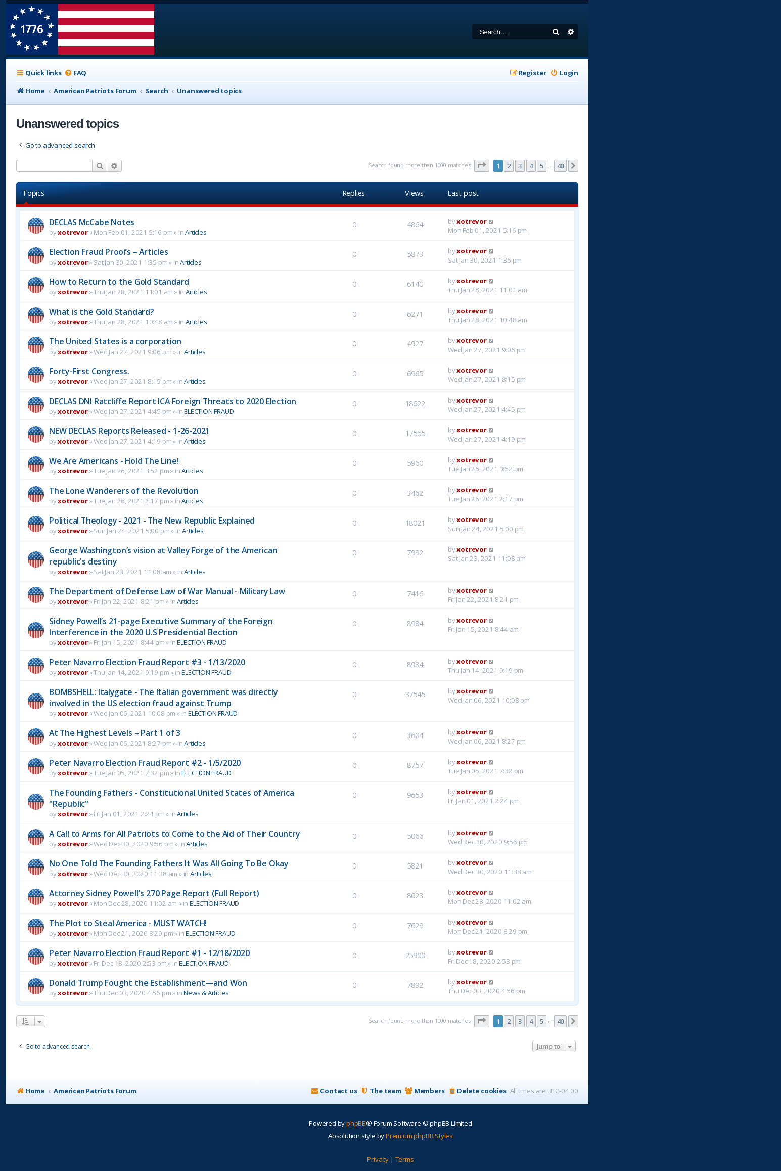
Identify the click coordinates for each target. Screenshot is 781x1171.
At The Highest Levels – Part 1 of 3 (114, 733)
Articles (195, 232)
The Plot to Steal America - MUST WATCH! (128, 923)
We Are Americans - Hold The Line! (113, 460)
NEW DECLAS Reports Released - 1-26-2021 (129, 431)
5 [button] (541, 165)
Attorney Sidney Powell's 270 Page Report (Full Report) (154, 893)
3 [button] (520, 165)
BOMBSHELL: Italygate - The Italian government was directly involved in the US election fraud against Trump (163, 697)
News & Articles (206, 992)
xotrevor (72, 232)
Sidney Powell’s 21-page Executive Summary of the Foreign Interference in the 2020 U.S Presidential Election (161, 627)
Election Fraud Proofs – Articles (108, 251)
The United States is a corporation (115, 341)
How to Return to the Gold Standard (119, 281)
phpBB (356, 1123)
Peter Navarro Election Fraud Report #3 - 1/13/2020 (147, 662)
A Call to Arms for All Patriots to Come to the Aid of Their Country (174, 833)
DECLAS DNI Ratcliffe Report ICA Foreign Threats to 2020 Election (172, 401)
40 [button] (560, 165)
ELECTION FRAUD (209, 411)
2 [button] (509, 165)
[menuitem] (75, 73)
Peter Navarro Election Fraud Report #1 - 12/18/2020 (149, 953)
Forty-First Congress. (89, 371)
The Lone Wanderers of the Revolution (124, 490)
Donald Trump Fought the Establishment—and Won (148, 982)
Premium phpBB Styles (419, 1135)
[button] (481, 166)
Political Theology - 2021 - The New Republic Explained (152, 520)
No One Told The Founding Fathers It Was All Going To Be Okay (168, 863)
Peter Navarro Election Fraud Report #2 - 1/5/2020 (145, 762)
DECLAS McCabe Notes (91, 222)
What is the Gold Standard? (101, 311)
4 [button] (531, 165)
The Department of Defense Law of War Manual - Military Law (167, 591)
